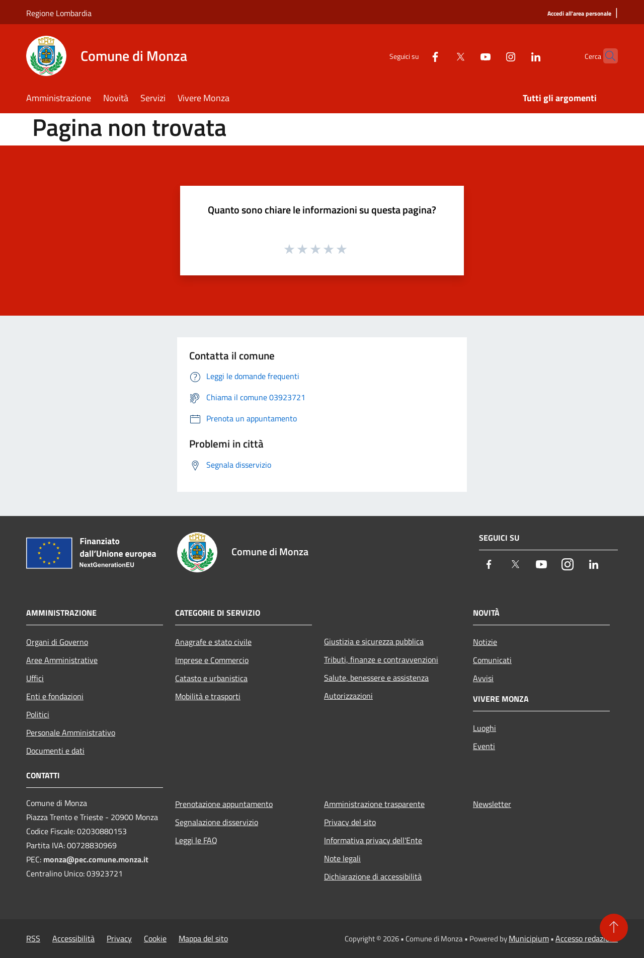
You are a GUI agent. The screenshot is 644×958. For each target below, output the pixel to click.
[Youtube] (466, 55)
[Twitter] (441, 55)
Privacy (119, 938)
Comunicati (492, 660)
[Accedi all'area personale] (579, 14)
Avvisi (483, 678)
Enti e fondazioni (55, 696)
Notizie (485, 642)
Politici (37, 714)
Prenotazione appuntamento (224, 804)
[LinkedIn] (516, 55)
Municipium (529, 938)
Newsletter (492, 804)
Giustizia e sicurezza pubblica (374, 641)
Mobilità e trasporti (207, 696)
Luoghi (484, 728)
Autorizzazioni (348, 696)
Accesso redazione (586, 938)
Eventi (484, 746)
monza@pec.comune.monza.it (95, 859)
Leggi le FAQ (196, 840)
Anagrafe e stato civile (213, 642)
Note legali (342, 858)
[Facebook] (416, 55)
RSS (33, 938)
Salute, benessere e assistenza (376, 678)
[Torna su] (614, 928)
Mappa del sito (203, 938)
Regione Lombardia (59, 13)
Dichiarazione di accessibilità (373, 876)
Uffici (35, 678)
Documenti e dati (55, 751)
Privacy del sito (350, 822)
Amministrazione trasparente (374, 804)
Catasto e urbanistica (211, 678)
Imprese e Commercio (212, 660)
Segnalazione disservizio (216, 822)
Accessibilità (73, 938)
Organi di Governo (57, 642)
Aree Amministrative (62, 660)
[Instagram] (491, 55)
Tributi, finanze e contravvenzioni (381, 659)
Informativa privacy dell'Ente (373, 840)
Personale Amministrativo (70, 732)
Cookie (155, 938)
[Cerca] (606, 56)
